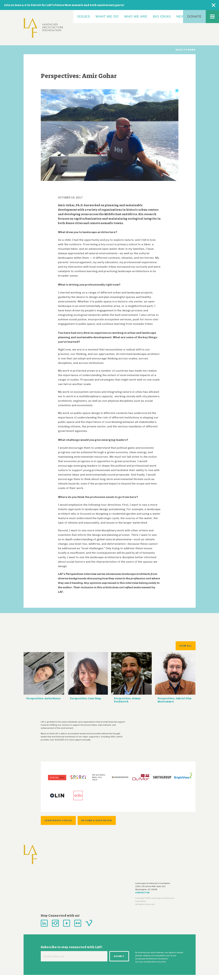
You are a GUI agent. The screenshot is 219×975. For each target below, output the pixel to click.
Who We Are (135, 16)
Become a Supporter (96, 820)
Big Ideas (162, 16)
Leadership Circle (58, 820)
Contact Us (142, 892)
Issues (83, 16)
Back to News (185, 50)
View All (185, 646)
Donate (194, 16)
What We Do (107, 16)
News (181, 16)
